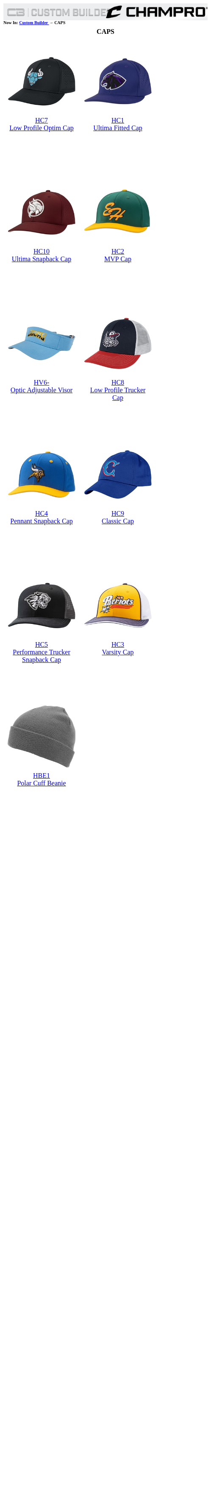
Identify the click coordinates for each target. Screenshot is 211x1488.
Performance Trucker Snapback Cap (41, 655)
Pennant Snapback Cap (41, 521)
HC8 (117, 382)
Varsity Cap (117, 652)
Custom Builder (34, 22)
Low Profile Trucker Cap (118, 393)
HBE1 (41, 775)
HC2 (117, 251)
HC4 (41, 513)
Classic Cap (118, 521)
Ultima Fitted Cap (117, 127)
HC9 (117, 513)
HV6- (41, 382)
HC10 (41, 251)
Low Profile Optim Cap (41, 127)
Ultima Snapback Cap (41, 259)
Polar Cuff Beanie (41, 783)
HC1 (117, 120)
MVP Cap (117, 259)
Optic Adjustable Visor (41, 390)
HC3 (117, 644)
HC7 (41, 120)
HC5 (41, 644)
